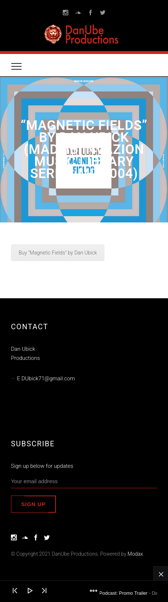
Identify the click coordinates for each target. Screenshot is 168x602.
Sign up (33, 504)
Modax (135, 554)
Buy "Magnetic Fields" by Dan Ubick (58, 253)
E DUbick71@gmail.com (46, 378)
